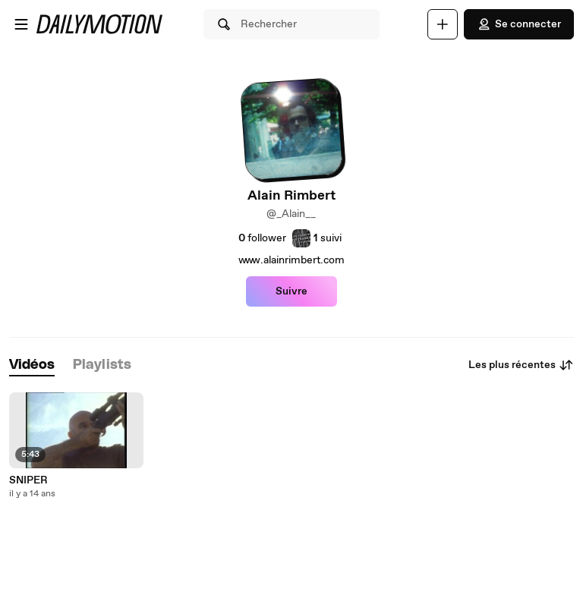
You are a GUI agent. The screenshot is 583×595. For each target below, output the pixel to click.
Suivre (291, 291)
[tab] (32, 365)
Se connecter (519, 24)
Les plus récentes (521, 365)
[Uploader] (442, 24)
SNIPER (28, 480)
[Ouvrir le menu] (21, 24)
